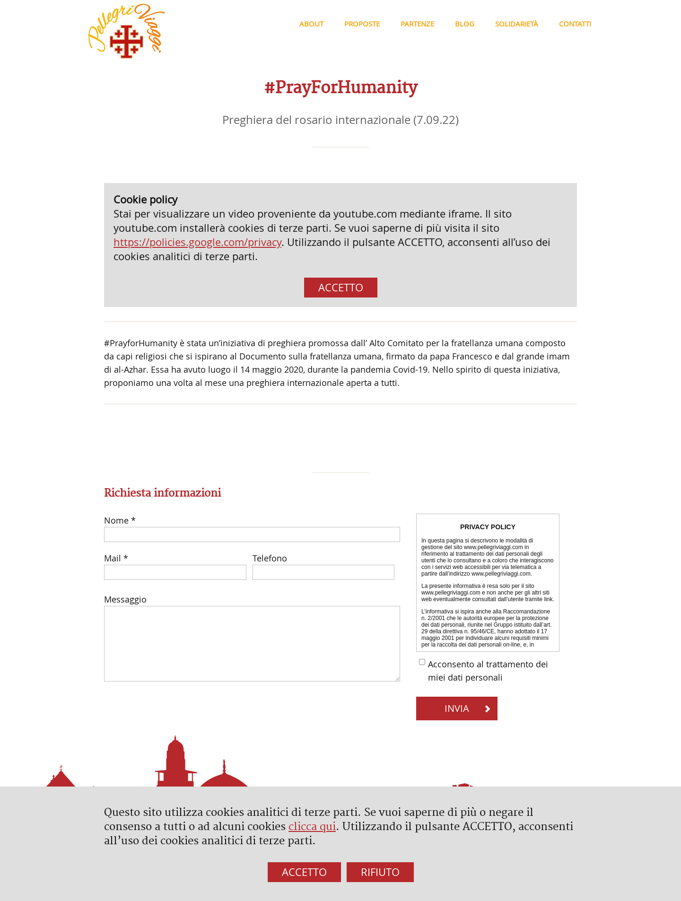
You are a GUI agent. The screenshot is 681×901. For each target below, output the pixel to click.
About (311, 23)
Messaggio (125, 599)
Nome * (120, 520)
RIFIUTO (380, 872)
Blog (464, 23)
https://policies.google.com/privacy (197, 242)
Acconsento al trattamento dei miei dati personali (488, 670)
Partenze (417, 23)
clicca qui (312, 826)
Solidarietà (516, 23)
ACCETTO (340, 287)
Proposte (362, 23)
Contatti (575, 23)
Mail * (116, 558)
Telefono (270, 558)
